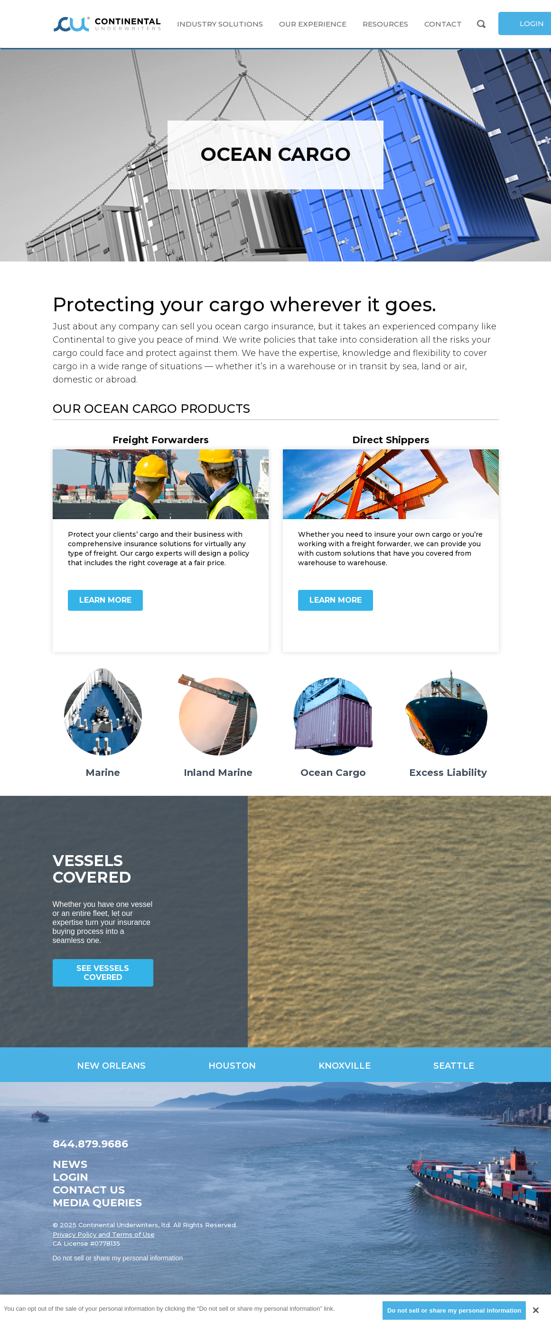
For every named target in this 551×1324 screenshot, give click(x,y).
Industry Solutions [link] (220, 23)
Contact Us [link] (89, 1190)
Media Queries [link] (97, 1202)
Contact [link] (443, 23)
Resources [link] (385, 23)
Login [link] (70, 1177)
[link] (107, 24)
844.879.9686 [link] (90, 1144)
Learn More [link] (105, 600)
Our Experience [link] (312, 23)
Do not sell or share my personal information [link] (118, 1258)
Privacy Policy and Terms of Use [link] (104, 1234)
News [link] (70, 1164)
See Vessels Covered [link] (102, 973)
